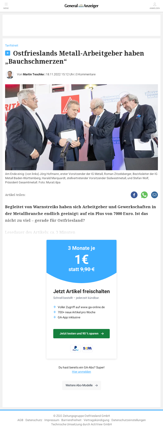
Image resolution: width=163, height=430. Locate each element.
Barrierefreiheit (71, 420)
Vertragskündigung (96, 420)
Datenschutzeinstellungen (128, 420)
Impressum (51, 420)
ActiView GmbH (101, 424)
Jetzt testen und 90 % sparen (82, 333)
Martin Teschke (33, 74)
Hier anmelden (81, 372)
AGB (20, 420)
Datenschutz (33, 420)
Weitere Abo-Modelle (82, 385)
